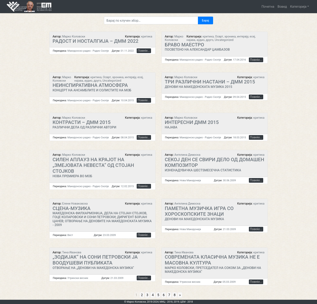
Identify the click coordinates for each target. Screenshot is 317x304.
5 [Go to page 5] (158, 295)
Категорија (298, 7)
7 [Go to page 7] (169, 295)
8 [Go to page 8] (174, 295)
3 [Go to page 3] (147, 295)
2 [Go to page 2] (142, 295)
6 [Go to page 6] (164, 295)
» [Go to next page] (180, 295)
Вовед (282, 7)
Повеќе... (144, 50)
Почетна (267, 7)
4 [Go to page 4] (153, 295)
